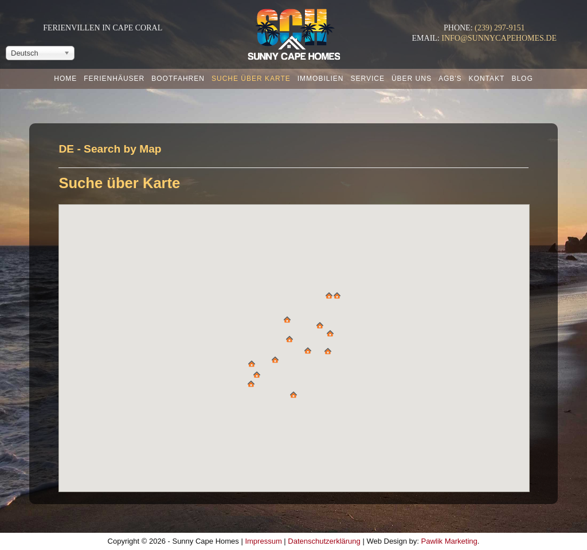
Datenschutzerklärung (324, 541)
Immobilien (321, 79)
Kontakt (487, 79)
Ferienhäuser (114, 79)
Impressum (263, 541)
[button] (287, 319)
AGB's (450, 79)
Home (65, 79)
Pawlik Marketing (449, 541)
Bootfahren (178, 79)
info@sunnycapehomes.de (499, 38)
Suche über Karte (251, 79)
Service (367, 79)
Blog (522, 79)
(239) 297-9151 (500, 28)
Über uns (412, 79)
